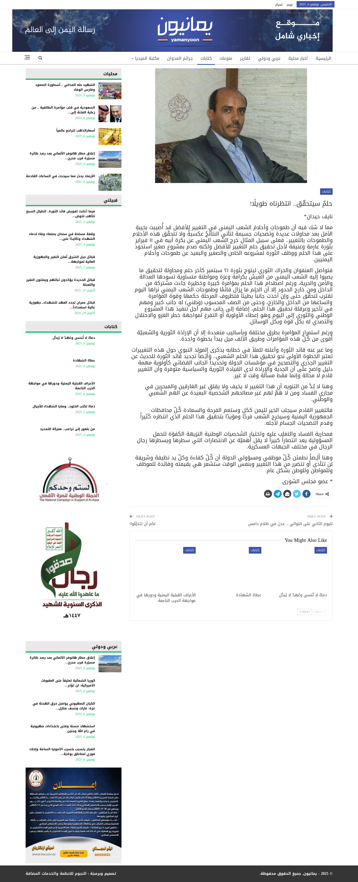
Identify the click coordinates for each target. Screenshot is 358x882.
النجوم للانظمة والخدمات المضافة (56, 873)
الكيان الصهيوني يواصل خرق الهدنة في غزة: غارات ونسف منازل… (64, 706)
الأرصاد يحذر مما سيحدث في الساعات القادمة (60, 176)
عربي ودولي (269, 58)
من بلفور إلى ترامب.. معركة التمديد (67, 429)
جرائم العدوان (180, 58)
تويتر (290, 4)
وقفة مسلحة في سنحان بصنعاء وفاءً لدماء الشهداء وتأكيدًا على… (62, 236)
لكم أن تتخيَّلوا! (142, 523)
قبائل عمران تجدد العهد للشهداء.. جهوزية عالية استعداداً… (62, 305)
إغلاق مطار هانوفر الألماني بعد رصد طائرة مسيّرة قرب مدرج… (62, 155)
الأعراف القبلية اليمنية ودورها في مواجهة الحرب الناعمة (61, 385)
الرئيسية (323, 58)
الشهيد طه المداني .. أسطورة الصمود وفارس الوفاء (65, 87)
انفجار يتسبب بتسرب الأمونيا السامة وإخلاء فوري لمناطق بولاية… (62, 751)
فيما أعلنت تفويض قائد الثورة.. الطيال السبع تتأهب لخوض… (60, 213)
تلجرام (279, 4)
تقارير (245, 58)
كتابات (206, 58)
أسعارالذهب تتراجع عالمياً (75, 130)
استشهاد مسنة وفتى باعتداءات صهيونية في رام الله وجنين (62, 728)
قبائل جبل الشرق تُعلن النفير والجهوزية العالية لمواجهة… (64, 259)
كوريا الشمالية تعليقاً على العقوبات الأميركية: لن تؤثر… (68, 683)
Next (305, 612)
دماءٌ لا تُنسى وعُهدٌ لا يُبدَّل (74, 338)
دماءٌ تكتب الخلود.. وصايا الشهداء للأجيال (64, 406)
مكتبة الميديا (147, 58)
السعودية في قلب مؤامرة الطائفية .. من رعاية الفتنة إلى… (63, 110)
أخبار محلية (298, 58)
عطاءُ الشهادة (84, 360)
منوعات (225, 58)
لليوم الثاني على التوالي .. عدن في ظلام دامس (290, 523)
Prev (320, 612)
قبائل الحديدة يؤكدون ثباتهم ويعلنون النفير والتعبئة (60, 282)
